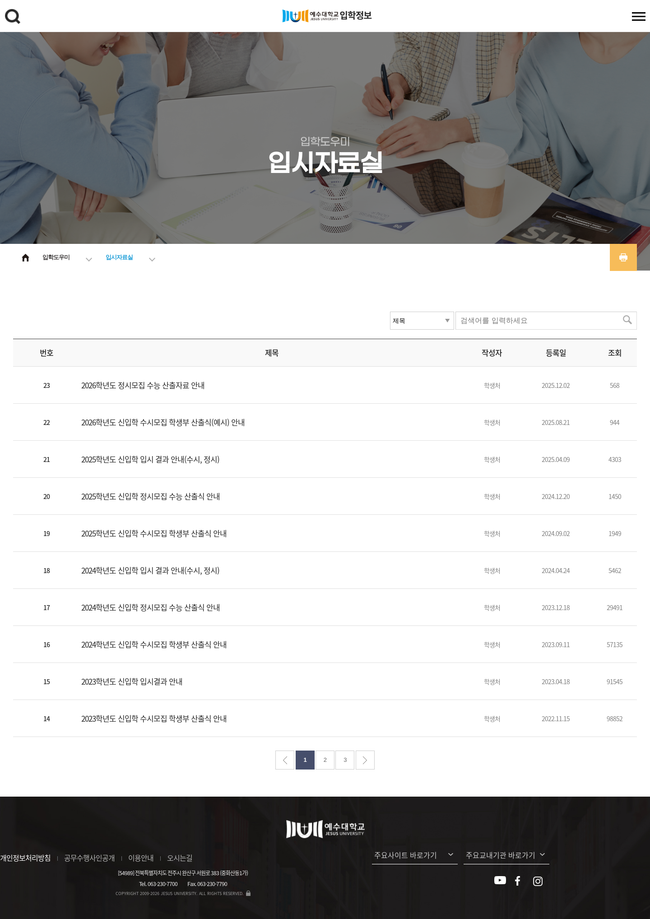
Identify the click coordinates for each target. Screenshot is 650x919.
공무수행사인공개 (89, 857)
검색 (14, 18)
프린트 (623, 257)
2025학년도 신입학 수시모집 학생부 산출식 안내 (154, 533)
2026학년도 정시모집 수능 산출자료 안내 (142, 385)
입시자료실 (119, 257)
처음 (284, 760)
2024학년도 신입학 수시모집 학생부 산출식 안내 (154, 644)
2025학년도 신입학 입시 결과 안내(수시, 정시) (150, 459)
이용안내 (140, 857)
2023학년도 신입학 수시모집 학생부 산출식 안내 (154, 718)
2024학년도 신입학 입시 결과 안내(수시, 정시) (150, 570)
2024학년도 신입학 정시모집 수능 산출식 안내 (150, 607)
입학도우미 (56, 257)
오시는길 (179, 857)
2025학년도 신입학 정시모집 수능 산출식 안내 (150, 496)
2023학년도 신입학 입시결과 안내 (131, 681)
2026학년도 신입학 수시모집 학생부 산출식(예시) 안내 (163, 422)
